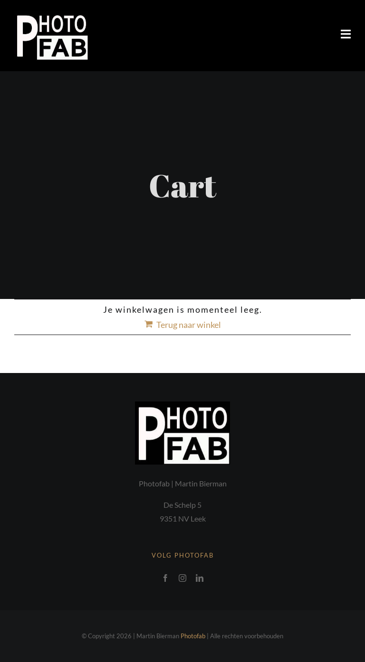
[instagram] (182, 578)
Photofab (193, 636)
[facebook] (165, 578)
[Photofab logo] (51, 15)
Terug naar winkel (188, 324)
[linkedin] (199, 578)
